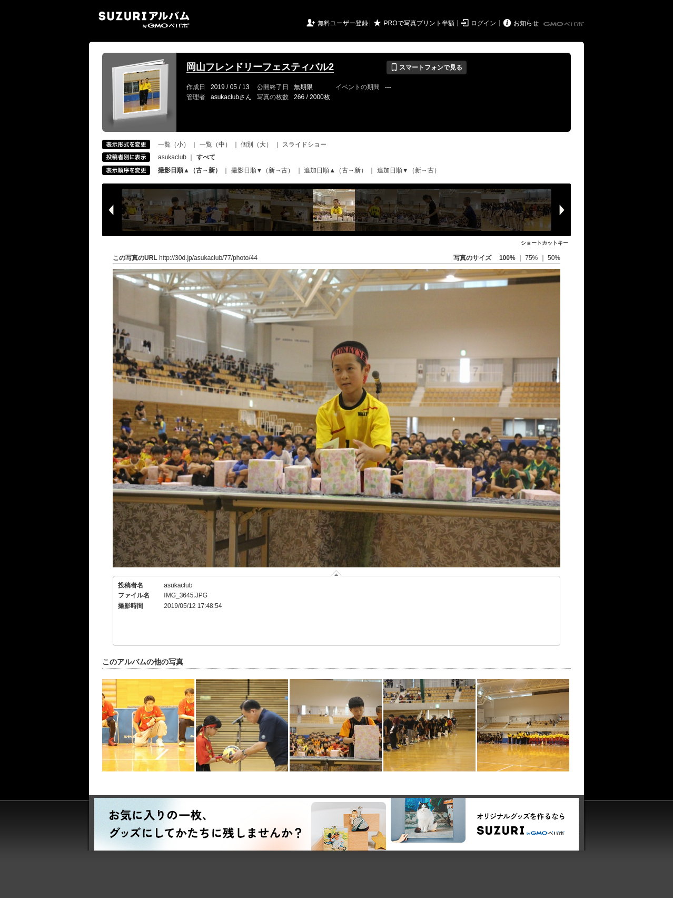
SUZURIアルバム (144, 19)
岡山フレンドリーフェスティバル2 (260, 67)
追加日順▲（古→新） (335, 170)
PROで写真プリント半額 (419, 23)
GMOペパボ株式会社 (564, 24)
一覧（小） (174, 144)
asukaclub (172, 157)
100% (507, 258)
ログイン (483, 23)
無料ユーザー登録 (343, 23)
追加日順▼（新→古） (408, 170)
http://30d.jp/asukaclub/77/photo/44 (208, 258)
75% (532, 258)
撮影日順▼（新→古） (262, 170)
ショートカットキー (544, 243)
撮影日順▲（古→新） (189, 170)
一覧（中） (215, 144)
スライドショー (304, 144)
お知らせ (526, 23)
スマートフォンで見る (426, 67)
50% (554, 258)
